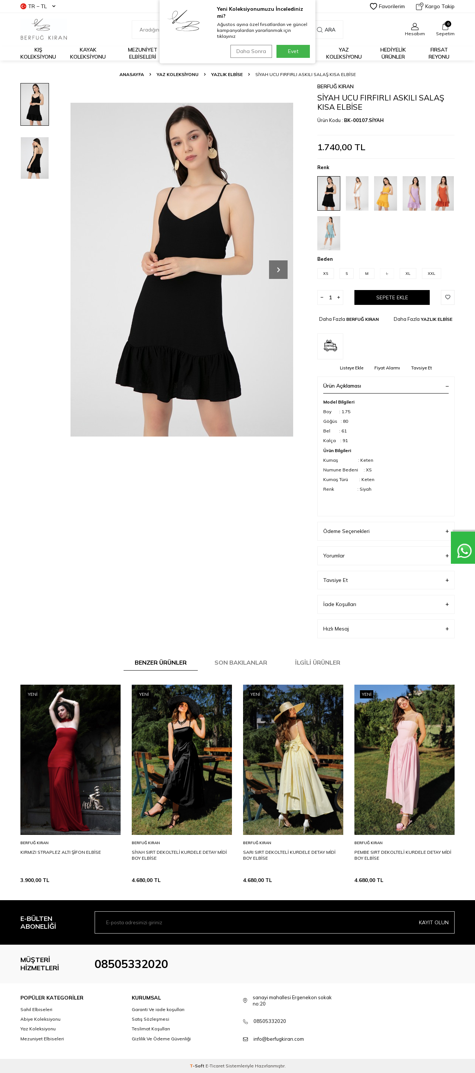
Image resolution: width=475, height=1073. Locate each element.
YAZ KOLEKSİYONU (178, 74)
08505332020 (131, 964)
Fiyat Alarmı (387, 368)
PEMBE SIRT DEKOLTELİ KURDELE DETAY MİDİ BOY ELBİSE (402, 855)
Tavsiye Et (421, 368)
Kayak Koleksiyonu (88, 53)
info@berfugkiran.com (278, 1039)
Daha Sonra (250, 51)
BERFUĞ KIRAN (335, 86)
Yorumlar (386, 555)
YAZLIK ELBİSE (227, 74)
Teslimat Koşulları (151, 1028)
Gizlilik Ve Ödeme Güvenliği (161, 1038)
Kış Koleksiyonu (38, 53)
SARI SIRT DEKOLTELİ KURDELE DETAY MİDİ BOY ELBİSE (289, 855)
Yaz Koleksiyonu (344, 53)
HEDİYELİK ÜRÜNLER (393, 53)
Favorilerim (387, 6)
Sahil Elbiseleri (36, 1009)
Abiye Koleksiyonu (40, 1019)
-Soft (198, 1066)
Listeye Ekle (351, 368)
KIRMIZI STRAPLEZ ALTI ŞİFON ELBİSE (60, 852)
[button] (278, 269)
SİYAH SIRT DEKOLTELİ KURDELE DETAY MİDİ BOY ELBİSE (179, 855)
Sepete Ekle (392, 297)
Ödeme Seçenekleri (386, 531)
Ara (326, 29)
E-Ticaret (215, 1066)
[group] (182, 269)
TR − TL (37, 6)
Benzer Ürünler (161, 662)
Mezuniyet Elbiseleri (142, 53)
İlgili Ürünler (317, 662)
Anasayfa (131, 74)
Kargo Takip (435, 6)
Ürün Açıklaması (386, 385)
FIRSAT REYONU (439, 53)
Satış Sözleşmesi (150, 1019)
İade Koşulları (386, 604)
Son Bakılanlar (240, 662)
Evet (293, 51)
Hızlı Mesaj (386, 628)
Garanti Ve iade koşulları (158, 1009)
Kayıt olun (434, 922)
